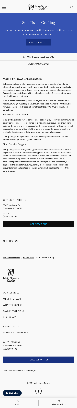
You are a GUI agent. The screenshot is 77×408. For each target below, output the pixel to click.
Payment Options (14, 311)
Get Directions (38, 224)
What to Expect (12, 305)
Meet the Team (12, 299)
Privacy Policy (12, 326)
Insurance (9, 317)
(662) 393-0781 (42, 64)
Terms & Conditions (15, 332)
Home (6, 286)
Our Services (11, 292)
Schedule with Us (38, 42)
